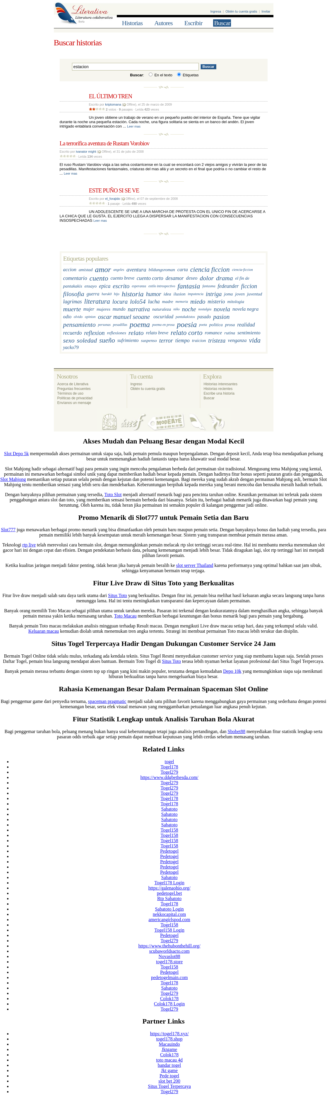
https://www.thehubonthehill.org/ (169, 945)
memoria (181, 302)
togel (169, 761)
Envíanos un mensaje (74, 403)
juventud (254, 294)
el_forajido (112, 198)
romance (213, 333)
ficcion (249, 286)
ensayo (91, 286)
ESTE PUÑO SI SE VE (114, 190)
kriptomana (113, 104)
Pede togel (169, 1075)
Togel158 (169, 830)
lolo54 (138, 301)
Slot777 (8, 529)
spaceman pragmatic (107, 701)
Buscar (222, 23)
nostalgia (204, 309)
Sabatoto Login (169, 909)
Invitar (266, 11)
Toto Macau (125, 615)
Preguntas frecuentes (74, 389)
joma (228, 294)
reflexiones (116, 333)
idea (167, 294)
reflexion (94, 333)
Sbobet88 (236, 731)
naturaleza (161, 309)
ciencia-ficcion (242, 270)
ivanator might (86, 151)
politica (216, 324)
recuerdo (72, 333)
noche (189, 309)
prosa (230, 324)
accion (69, 270)
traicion (199, 340)
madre (167, 301)
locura (120, 301)
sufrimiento (128, 340)
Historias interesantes (220, 384)
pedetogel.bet (169, 893)
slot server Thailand (194, 565)
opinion (90, 317)
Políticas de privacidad (75, 398)
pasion (221, 316)
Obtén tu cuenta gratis (241, 11)
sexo (69, 340)
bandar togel (169, 1065)
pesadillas (120, 325)
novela (222, 309)
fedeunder (228, 286)
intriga (214, 294)
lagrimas (72, 302)
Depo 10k (232, 671)
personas (104, 325)
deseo (192, 278)
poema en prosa (163, 325)
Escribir (193, 23)
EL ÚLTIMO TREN (110, 96)
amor (103, 270)
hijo (116, 294)
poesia (187, 325)
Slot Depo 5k (16, 453)
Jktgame (169, 1049)
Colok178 (169, 998)
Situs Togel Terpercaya (169, 1086)
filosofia (73, 293)
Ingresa (215, 11)
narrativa (139, 309)
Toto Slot (113, 494)
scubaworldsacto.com (169, 951)
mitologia (235, 301)
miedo (197, 301)
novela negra (245, 309)
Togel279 (169, 772)
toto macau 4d (169, 1059)
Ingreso (136, 384)
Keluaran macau (43, 631)
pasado (204, 316)
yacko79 (71, 347)
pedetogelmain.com (169, 977)
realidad (246, 325)
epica (104, 286)
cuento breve (122, 278)
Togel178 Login (169, 882)
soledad (87, 340)
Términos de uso (70, 393)
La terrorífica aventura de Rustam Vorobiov (105, 143)
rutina (229, 333)
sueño (107, 340)
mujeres (103, 309)
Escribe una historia (219, 393)
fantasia (188, 286)
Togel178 (169, 766)
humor (153, 294)
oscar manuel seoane (124, 316)
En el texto (160, 75)
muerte (72, 309)
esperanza (139, 286)
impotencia (195, 294)
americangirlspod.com (169, 919)
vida (255, 340)
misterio (216, 302)
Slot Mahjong (13, 479)
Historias (132, 23)
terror (166, 340)
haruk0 (107, 294)
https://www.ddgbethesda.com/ (169, 777)
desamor (175, 278)
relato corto (186, 333)
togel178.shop (169, 1038)
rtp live (29, 544)
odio (67, 316)
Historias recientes (218, 389)
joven (239, 294)
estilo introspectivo (161, 286)
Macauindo (169, 1044)
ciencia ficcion (210, 270)
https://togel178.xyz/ (169, 1033)
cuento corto (150, 278)
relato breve (157, 333)
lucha (154, 302)
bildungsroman (161, 269)
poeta (203, 325)
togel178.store (169, 961)
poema (140, 325)
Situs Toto (117, 595)
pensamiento (79, 325)
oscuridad (163, 316)
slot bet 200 (169, 1081)
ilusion (180, 294)
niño (176, 309)
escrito (121, 286)
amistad (86, 269)
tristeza (216, 340)
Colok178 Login (169, 1003)
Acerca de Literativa (72, 384)
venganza (237, 340)
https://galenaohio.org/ (169, 887)
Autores (163, 23)
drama (224, 278)
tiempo (182, 340)
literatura (97, 301)
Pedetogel (169, 851)
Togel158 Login (169, 930)
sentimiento (248, 333)
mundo (119, 309)
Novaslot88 (169, 956)
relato (136, 333)
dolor (207, 278)
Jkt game (169, 1070)
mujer (88, 309)
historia (133, 294)
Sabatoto (169, 808)
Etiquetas (188, 75)
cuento (98, 278)
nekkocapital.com (169, 914)
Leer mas (134, 126)
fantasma (209, 286)
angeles (118, 270)
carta (182, 270)
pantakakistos (185, 317)
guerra (93, 293)
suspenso (149, 340)
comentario (75, 278)
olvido (78, 317)
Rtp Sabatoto (169, 898)
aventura (136, 270)
